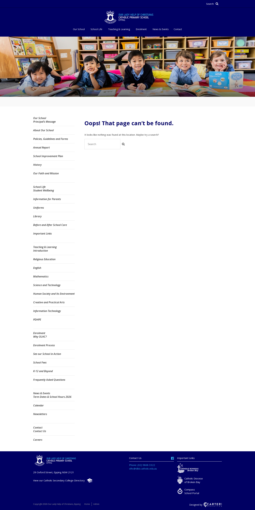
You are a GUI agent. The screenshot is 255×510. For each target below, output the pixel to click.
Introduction (40, 250)
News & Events (161, 29)
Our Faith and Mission (46, 173)
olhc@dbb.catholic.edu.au (143, 468)
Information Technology (47, 311)
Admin (96, 504)
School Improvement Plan (48, 156)
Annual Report (41, 147)
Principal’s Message (44, 121)
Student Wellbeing (43, 190)
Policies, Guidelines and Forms (50, 139)
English (37, 268)
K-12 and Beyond (43, 371)
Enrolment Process (44, 345)
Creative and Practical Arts (49, 302)
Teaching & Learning (119, 29)
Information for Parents (47, 199)
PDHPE (37, 319)
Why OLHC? (40, 336)
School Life (96, 29)
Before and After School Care (50, 225)
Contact (178, 29)
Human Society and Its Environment (54, 293)
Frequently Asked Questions (49, 380)
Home (87, 504)
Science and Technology (46, 285)
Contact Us (39, 431)
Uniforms (38, 207)
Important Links (42, 233)
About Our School (43, 130)
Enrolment (141, 29)
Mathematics (40, 276)
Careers (37, 440)
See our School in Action (47, 354)
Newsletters (40, 414)
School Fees (40, 362)
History (37, 165)
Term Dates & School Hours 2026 (52, 397)
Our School (79, 29)
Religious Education (44, 259)
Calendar (38, 405)
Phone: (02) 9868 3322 (142, 465)
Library (37, 216)
